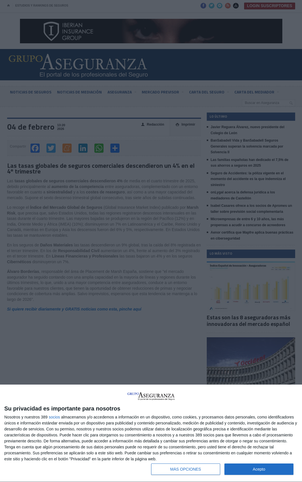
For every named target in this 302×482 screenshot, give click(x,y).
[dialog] (151, 433)
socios (54, 417)
